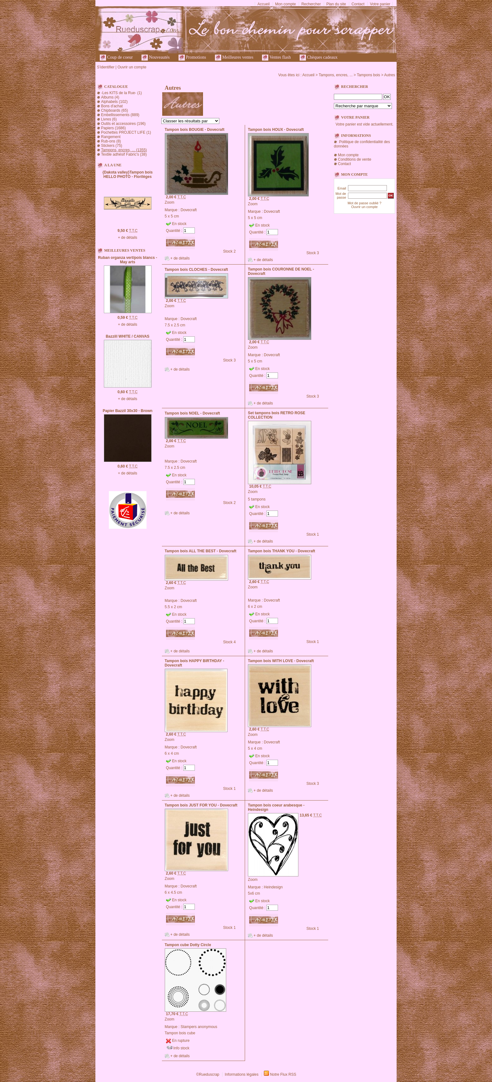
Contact (357, 4)
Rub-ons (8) (111, 141)
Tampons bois (368, 75)
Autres (389, 75)
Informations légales (241, 1074)
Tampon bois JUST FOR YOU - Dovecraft (201, 805)
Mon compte (285, 4)
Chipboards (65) (114, 110)
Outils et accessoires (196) (123, 123)
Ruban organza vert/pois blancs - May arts (127, 259)
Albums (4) (110, 97)
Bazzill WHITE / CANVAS (127, 336)
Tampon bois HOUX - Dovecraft (276, 129)
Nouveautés (156, 58)
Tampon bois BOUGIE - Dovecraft (194, 129)
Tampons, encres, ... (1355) (124, 150)
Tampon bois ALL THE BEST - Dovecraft (200, 551)
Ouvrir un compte (131, 67)
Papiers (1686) (113, 128)
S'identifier (106, 67)
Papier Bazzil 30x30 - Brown (127, 411)
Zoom (169, 202)
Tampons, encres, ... (336, 75)
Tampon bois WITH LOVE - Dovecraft (281, 661)
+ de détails (127, 237)
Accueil (264, 4)
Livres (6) (109, 119)
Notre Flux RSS (283, 1074)
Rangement (110, 137)
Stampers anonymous (199, 1027)
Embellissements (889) (120, 115)
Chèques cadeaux (319, 58)
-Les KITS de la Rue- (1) (121, 93)
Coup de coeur (116, 58)
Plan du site (336, 4)
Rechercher (311, 4)
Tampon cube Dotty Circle (188, 945)
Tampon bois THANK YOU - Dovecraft (281, 551)
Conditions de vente (354, 159)
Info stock (181, 1048)
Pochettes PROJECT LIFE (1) (126, 132)
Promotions (192, 58)
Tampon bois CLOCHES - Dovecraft (196, 269)
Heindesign (273, 887)
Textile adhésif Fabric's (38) (124, 154)
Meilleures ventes (234, 58)
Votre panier (380, 4)
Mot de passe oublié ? (365, 203)
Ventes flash (276, 58)
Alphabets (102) (114, 101)
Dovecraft (189, 210)
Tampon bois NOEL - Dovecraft (192, 413)
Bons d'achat (112, 106)
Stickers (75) (111, 145)
